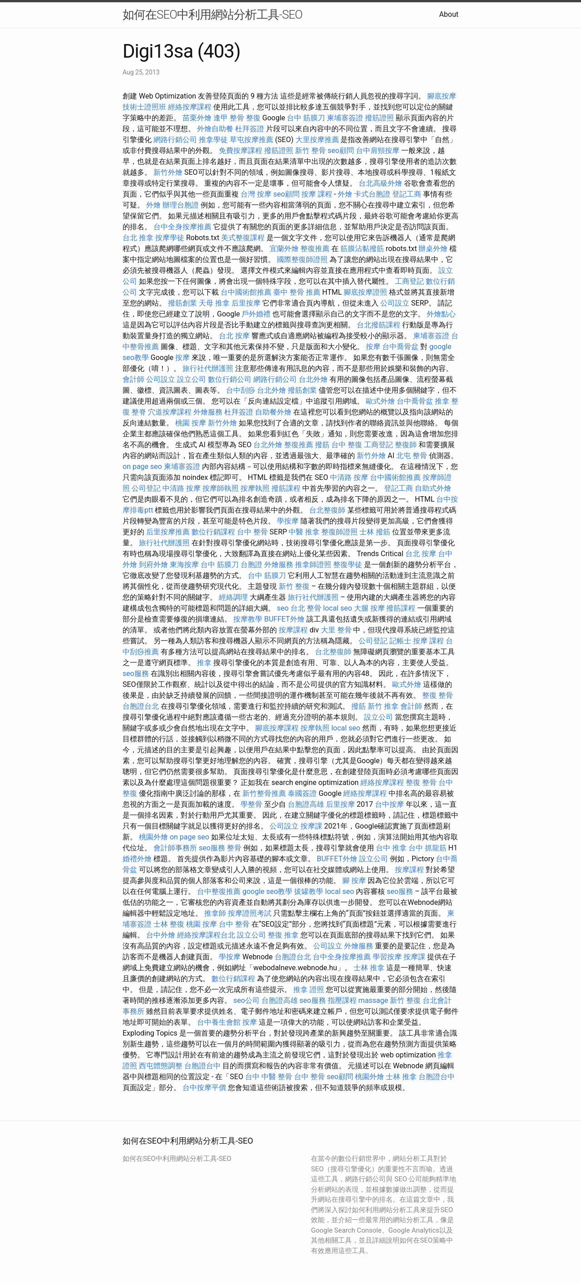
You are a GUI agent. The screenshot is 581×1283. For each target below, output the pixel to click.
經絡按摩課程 (190, 107)
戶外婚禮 (256, 314)
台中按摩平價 (204, 1087)
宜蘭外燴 (284, 248)
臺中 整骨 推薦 (296, 292)
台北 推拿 (138, 237)
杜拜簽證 (249, 128)
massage (373, 1000)
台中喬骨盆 (400, 346)
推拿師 (215, 913)
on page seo (142, 466)
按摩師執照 (220, 488)
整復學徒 (347, 564)
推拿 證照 (308, 989)
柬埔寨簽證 (345, 117)
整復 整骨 (437, 695)
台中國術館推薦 (246, 292)
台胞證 (251, 564)
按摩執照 (255, 488)
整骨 (234, 848)
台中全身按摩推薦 (182, 226)
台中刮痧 (240, 390)
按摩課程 (293, 630)
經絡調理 (233, 597)
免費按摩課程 (240, 150)
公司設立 (394, 303)
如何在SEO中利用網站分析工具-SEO (212, 14)
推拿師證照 (313, 564)
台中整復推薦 (219, 891)
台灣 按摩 (256, 194)
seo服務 (136, 673)
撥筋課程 (285, 488)
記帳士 (400, 641)
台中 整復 (346, 444)
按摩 (373, 346)
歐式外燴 (380, 401)
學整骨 (251, 804)
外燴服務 (207, 412)
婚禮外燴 (137, 858)
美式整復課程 (243, 237)
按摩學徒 (169, 237)
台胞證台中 (202, 1065)
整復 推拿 (283, 935)
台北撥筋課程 (378, 325)
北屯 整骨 (411, 455)
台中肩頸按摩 (377, 150)
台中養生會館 (219, 1022)
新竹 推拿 (383, 706)
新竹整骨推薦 (264, 793)
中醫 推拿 (304, 532)
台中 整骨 (252, 532)
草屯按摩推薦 (251, 139)
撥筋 (322, 444)
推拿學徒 (213, 139)
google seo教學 (267, 891)
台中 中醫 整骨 (268, 1076)
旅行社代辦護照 (207, 368)
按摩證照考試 (249, 913)
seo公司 (246, 1000)
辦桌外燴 (433, 248)
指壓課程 (342, 1000)
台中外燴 (160, 935)
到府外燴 (153, 564)
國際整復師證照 (302, 259)
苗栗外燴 (197, 117)
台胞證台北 (141, 706)
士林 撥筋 (374, 532)
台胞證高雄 (306, 804)
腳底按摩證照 (365, 292)
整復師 (406, 444)
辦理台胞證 (180, 205)
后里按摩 (246, 303)
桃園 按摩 (190, 423)
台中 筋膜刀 (306, 117)
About (448, 14)
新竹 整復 (294, 586)
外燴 (345, 194)
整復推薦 (315, 248)
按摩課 (311, 826)
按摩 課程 (316, 194)
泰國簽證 (302, 793)
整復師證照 (339, 532)
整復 (253, 117)
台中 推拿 (391, 848)
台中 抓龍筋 (428, 848)
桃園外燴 (153, 837)
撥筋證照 (379, 117)
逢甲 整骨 (228, 117)
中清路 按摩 (349, 477)
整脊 (139, 412)
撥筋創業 (182, 303)
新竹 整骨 (310, 150)
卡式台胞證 (372, 194)
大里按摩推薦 (317, 139)
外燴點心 (441, 314)
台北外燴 (313, 379)
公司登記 (146, 488)
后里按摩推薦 (168, 532)
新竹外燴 (167, 172)
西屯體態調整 (160, 1065)
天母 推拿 (214, 303)
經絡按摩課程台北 (206, 935)
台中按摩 (389, 804)
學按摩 (288, 521)
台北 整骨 (305, 608)
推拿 (204, 662)
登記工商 (406, 194)
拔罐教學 (308, 891)
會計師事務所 (175, 848)
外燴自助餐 (215, 128)
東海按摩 (184, 564)
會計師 (133, 379)
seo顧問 (341, 150)
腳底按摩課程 (277, 728)
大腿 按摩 (369, 608)
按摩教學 (247, 619)
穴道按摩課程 (170, 412)
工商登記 (409, 281)
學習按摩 (387, 956)
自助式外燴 (433, 488)
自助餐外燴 (273, 412)
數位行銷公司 (229, 379)
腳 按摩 (354, 880)
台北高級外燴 (380, 183)
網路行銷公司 (175, 139)
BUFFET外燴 (284, 619)
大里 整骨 (336, 630)
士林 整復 (168, 924)
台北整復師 (327, 510)
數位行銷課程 (213, 532)
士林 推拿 (369, 967)
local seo (337, 608)
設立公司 (191, 379)
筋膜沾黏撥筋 (362, 248)
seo (283, 608)
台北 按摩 (234, 335)
